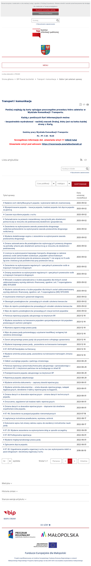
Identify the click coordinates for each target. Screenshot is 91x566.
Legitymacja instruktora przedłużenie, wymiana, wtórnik (28, 418)
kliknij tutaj (71, 140)
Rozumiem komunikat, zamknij (45, 10)
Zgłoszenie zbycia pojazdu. (15, 444)
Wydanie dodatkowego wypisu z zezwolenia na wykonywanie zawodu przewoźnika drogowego (34, 237)
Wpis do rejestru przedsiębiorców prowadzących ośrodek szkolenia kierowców (37, 306)
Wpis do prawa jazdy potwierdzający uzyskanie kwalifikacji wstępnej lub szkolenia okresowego (35, 334)
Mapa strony (10, 519)
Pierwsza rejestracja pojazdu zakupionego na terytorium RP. (29, 315)
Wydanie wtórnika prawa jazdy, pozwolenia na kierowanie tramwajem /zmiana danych (37, 355)
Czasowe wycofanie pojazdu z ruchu (19, 214)
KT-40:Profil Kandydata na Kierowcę (19, 349)
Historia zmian (9, 491)
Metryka (6, 483)
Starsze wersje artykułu (13, 499)
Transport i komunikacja (46, 79)
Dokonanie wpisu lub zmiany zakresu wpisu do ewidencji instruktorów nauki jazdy (37, 424)
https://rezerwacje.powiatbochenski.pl (62, 144)
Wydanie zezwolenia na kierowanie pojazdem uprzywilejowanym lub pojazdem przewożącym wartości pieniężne (38, 322)
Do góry (46, 525)
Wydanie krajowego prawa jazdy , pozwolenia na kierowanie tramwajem (35, 344)
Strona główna (7, 79)
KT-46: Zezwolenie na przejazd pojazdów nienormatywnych (29, 413)
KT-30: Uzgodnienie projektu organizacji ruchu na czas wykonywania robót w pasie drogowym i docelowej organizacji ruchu (37, 450)
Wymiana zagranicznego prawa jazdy (20, 327)
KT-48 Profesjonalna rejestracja (17, 435)
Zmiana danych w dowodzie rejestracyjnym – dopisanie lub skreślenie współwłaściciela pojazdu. (34, 408)
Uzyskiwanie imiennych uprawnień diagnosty (23, 297)
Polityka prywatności (45, 13)
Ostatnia (82, 462)
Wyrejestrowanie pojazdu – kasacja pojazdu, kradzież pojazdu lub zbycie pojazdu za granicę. (38, 209)
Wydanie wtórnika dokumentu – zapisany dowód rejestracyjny (31, 382)
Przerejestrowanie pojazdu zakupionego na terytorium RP (28, 373)
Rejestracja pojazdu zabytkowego (18, 377)
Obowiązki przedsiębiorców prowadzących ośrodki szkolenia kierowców (35, 301)
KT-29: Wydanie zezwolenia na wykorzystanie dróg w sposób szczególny (35, 430)
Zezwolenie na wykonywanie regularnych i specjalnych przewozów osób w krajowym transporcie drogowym (36, 267)
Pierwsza (55, 462)
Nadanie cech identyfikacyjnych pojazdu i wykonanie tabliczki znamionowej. (36, 203)
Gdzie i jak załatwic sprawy (70, 79)
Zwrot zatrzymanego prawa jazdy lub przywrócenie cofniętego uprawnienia (36, 339)
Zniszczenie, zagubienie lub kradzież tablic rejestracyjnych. (29, 401)
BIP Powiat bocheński (25, 79)
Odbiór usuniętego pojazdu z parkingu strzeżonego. (26, 361)
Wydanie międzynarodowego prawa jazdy (22, 440)
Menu (45, 65)
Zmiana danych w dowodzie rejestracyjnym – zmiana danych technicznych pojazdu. (36, 396)
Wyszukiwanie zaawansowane (45, 24)
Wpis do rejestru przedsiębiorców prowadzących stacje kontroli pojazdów (35, 311)
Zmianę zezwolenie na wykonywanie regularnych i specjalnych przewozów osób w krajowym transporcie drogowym (38, 274)
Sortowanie (80, 184)
